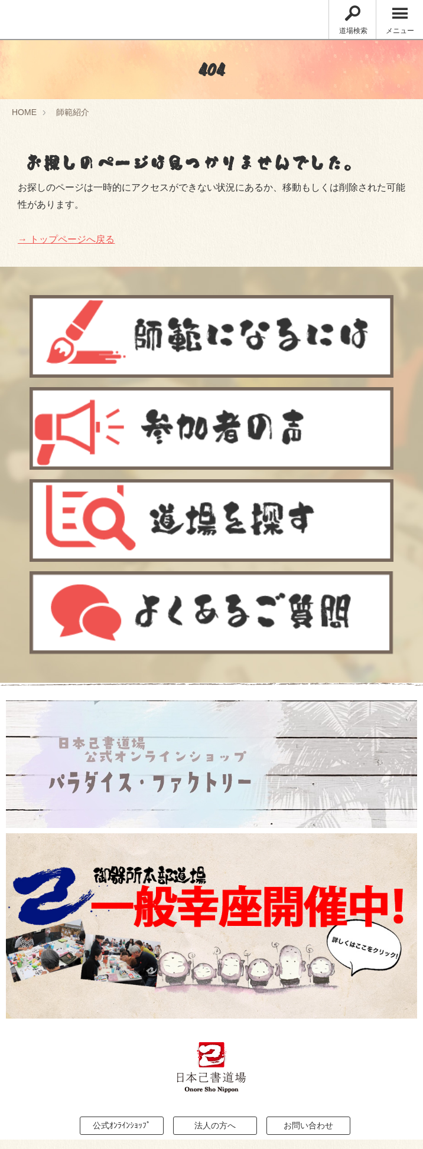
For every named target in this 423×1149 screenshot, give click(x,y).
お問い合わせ (308, 1125)
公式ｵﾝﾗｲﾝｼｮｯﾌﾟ (122, 1125)
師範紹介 (72, 112)
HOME (24, 112)
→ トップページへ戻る (66, 239)
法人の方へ (215, 1125)
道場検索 (353, 20)
